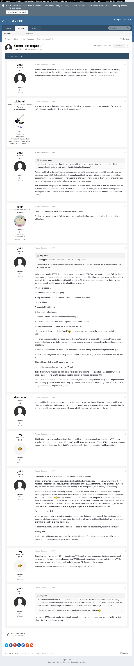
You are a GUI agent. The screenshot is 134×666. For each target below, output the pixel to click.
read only (116, 5)
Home (8, 28)
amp (20, 206)
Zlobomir (20, 101)
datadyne (20, 397)
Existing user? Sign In (122, 20)
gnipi (25, 49)
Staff (17, 34)
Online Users (29, 34)
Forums (7, 34)
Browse (21, 28)
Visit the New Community (17, 12)
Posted (45, 64)
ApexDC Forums (15, 21)
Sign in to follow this (104, 46)
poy (20, 434)
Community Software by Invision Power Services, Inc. (67, 662)
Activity (34, 28)
